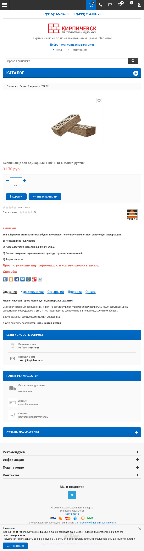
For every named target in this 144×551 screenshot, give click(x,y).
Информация (13, 460)
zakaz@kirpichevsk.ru (30, 360)
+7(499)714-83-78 (87, 14)
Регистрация (79, 49)
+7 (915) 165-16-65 (28, 347)
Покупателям (13, 467)
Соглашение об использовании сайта (96, 522)
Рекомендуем (14, 452)
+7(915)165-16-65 (56, 14)
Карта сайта (72, 513)
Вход (59, 49)
